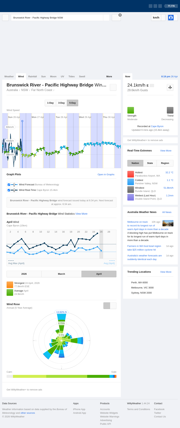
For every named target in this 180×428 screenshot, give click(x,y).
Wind (21, 76)
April (99, 274)
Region (165, 163)
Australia (12, 90)
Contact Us (160, 416)
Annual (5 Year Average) (19, 307)
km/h (156, 17)
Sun (43, 76)
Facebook (159, 409)
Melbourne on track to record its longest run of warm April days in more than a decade (150, 231)
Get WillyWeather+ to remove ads (145, 140)
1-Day (50, 102)
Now (127, 76)
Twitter (157, 413)
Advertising (106, 420)
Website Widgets (109, 413)
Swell (82, 76)
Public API (105, 424)
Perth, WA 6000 (139, 282)
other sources (27, 413)
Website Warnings (109, 416)
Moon (53, 76)
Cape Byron (157, 126)
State (150, 163)
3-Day (61, 102)
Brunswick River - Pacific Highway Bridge (56, 89)
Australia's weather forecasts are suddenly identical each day (150, 257)
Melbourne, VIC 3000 (142, 287)
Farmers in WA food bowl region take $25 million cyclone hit (150, 247)
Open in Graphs (106, 174)
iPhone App (79, 409)
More (109, 76)
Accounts (105, 409)
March (61, 274)
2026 (24, 274)
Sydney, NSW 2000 (141, 292)
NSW (24, 90)
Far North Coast (41, 90)
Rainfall (32, 76)
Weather (9, 76)
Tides (72, 76)
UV (62, 76)
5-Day (72, 102)
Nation (135, 163)
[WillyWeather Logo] (19, 6)
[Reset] (99, 17)
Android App (79, 413)
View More (165, 150)
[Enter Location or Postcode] (60, 17)
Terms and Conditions (138, 409)
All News (166, 212)
